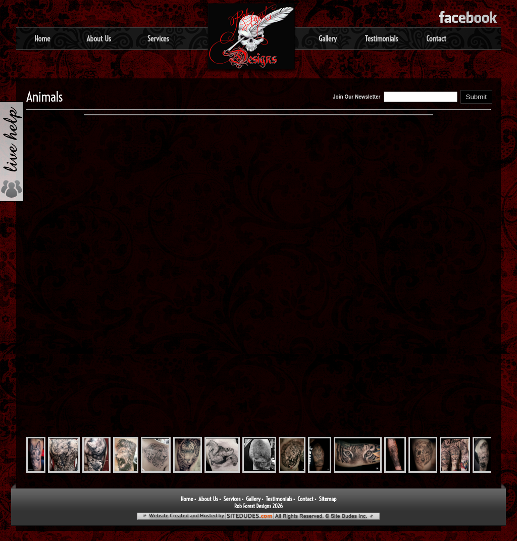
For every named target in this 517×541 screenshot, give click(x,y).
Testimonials (381, 38)
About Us (98, 38)
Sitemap (327, 499)
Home (42, 38)
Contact (436, 38)
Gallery (328, 38)
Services (158, 38)
